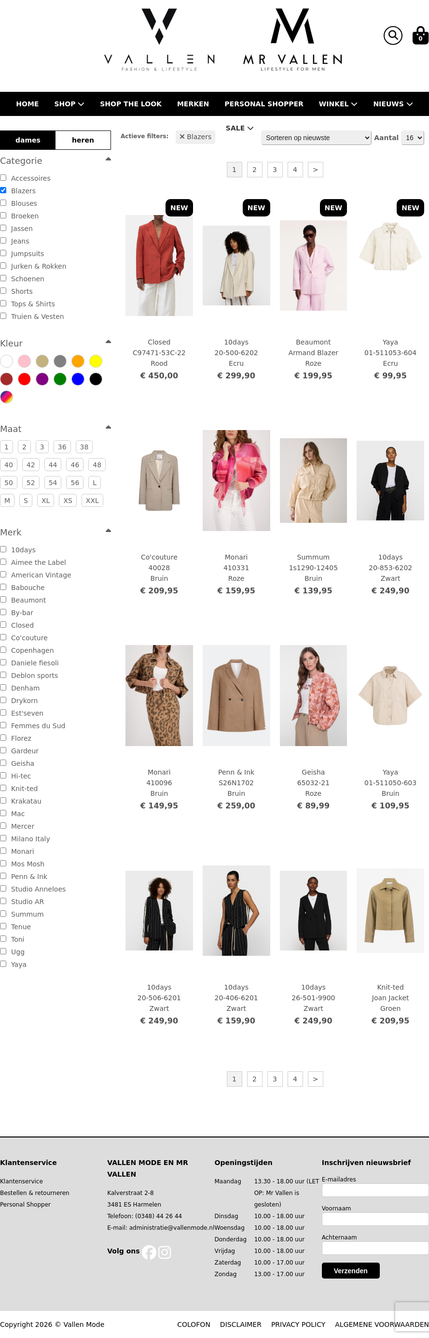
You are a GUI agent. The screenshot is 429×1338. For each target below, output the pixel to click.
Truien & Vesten (32, 316)
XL (46, 500)
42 (31, 465)
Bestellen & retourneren (34, 1193)
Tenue (15, 927)
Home (27, 104)
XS (67, 500)
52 (31, 483)
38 (84, 447)
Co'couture (24, 638)
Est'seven (21, 713)
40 (8, 465)
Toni (12, 939)
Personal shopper (264, 104)
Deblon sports (29, 675)
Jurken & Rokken (33, 266)
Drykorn (19, 701)
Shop (69, 104)
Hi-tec (15, 776)
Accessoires (25, 178)
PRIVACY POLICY (298, 1324)
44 (53, 465)
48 (97, 465)
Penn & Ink (23, 876)
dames (28, 140)
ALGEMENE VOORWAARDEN (382, 1324)
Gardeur (19, 751)
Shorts (16, 291)
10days (18, 550)
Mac (12, 814)
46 (74, 465)
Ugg (12, 952)
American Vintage (35, 575)
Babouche (22, 587)
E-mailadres (339, 1179)
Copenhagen (27, 650)
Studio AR (22, 902)
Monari (17, 851)
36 (62, 447)
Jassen (16, 228)
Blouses (18, 203)
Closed (17, 625)
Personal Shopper (25, 1204)
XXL (92, 500)
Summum (22, 914)
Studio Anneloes (33, 889)
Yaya (13, 964)
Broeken (19, 216)
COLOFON (193, 1324)
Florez (15, 738)
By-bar (16, 613)
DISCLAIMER (241, 1324)
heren (83, 140)
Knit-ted (19, 788)
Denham (20, 688)
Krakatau (21, 801)
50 (8, 483)
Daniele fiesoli (29, 663)
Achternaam (339, 1237)
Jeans (14, 241)
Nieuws (393, 104)
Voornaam (336, 1208)
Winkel (338, 104)
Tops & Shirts (27, 304)
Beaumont (23, 600)
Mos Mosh (22, 864)
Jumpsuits (22, 254)
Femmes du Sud (32, 726)
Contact (192, 128)
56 (74, 483)
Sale (240, 128)
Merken (193, 104)
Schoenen (22, 279)
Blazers (18, 191)
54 (53, 483)
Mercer (17, 826)
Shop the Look (131, 104)
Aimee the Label (33, 562)
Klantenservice (21, 1181)
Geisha (17, 763)
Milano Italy (25, 839)
